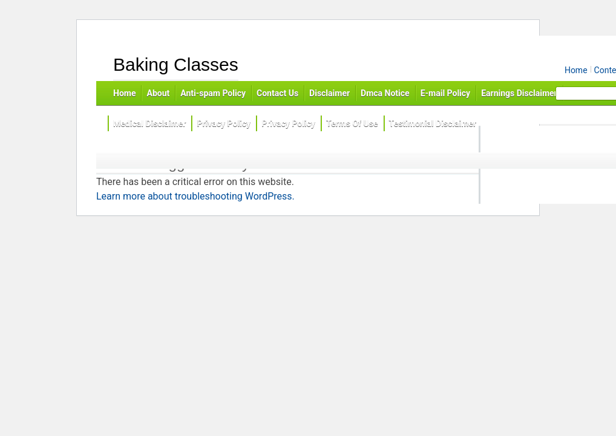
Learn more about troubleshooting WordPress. (195, 196)
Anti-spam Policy (213, 93)
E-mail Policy (446, 93)
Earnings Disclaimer (519, 93)
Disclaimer (329, 93)
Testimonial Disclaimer (433, 123)
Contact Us (277, 93)
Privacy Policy (224, 123)
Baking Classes (175, 64)
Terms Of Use (352, 123)
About (157, 93)
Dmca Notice (385, 93)
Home (576, 70)
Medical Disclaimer (149, 123)
